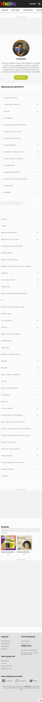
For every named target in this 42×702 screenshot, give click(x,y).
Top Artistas (5, 644)
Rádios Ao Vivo (6, 666)
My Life (7, 111)
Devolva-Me (8, 186)
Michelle (7, 192)
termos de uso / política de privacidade (30, 653)
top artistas (28, 10)
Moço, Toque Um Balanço (13, 159)
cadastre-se (25, 641)
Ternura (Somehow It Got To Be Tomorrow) (16, 435)
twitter (35, 681)
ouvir (22, 77)
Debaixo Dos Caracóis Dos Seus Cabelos (16, 266)
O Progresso (8, 118)
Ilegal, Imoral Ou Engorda (10, 334)
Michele (4, 361)
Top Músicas (6, 641)
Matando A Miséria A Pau (13, 152)
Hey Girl (4, 327)
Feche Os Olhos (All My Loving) (15, 179)
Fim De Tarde (6, 314)
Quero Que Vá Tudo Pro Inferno (13, 422)
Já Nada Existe (9, 165)
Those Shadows (10, 145)
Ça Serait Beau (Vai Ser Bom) (11, 246)
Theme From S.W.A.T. (12, 104)
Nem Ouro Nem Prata (12, 138)
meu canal (15, 10)
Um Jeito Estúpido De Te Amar (15, 125)
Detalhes (4, 273)
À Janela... (5, 219)
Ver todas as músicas (13, 203)
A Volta (3, 226)
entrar (33, 4)
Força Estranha (6, 320)
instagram (22, 681)
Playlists (4, 649)
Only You (4, 401)
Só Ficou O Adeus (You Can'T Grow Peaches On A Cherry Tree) (16, 429)
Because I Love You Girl (13, 131)
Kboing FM (5, 661)
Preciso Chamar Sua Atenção (12, 415)
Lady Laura (5, 347)
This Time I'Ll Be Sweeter (10, 449)
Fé (2, 300)
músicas (5, 10)
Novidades (5, 646)
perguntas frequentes (29, 650)
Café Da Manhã (7, 253)
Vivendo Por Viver (7, 469)
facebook (9, 681)
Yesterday (5, 476)
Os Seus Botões (7, 408)
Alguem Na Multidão (12, 172)
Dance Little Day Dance (9, 259)
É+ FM (3, 663)
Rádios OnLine (6, 669)
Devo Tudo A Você (10, 98)
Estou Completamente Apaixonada (14, 293)
